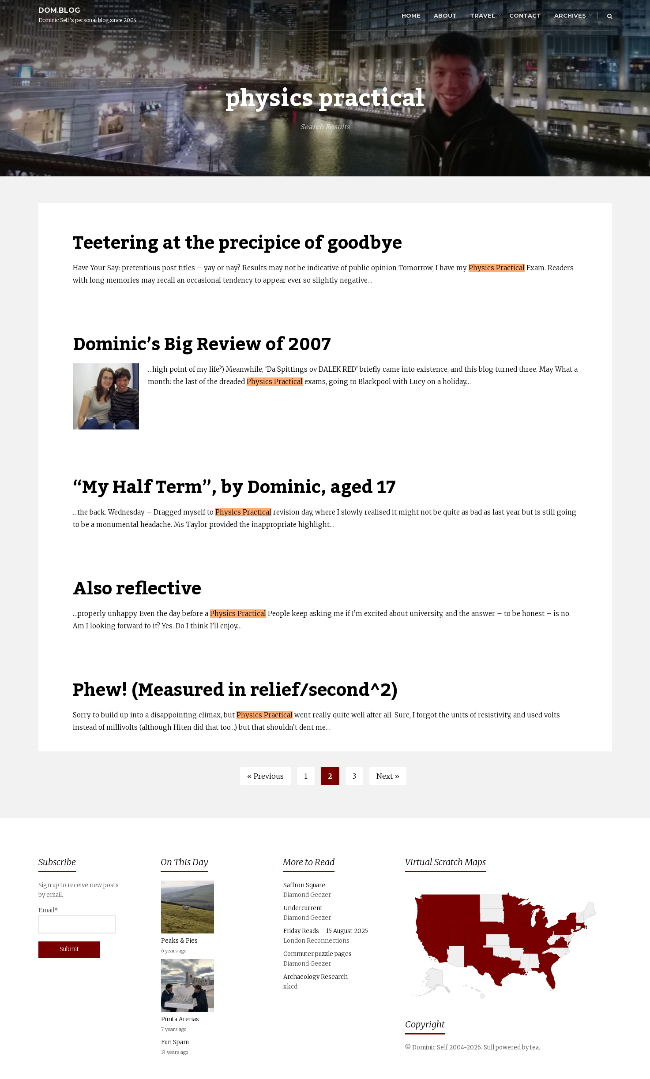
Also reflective (137, 589)
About (445, 15)
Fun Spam (175, 1042)
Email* (77, 920)
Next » (387, 776)
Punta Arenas (180, 1019)
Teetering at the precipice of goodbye (237, 243)
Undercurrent (303, 908)
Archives (570, 15)
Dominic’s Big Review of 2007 (202, 344)
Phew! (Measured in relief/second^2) (235, 690)
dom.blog (59, 10)
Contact (525, 15)
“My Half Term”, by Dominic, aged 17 (234, 487)
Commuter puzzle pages (317, 954)
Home (411, 15)
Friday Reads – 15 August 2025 (325, 931)
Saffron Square (304, 885)
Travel (482, 15)
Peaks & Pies (179, 941)
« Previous (265, 776)
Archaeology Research (315, 977)
